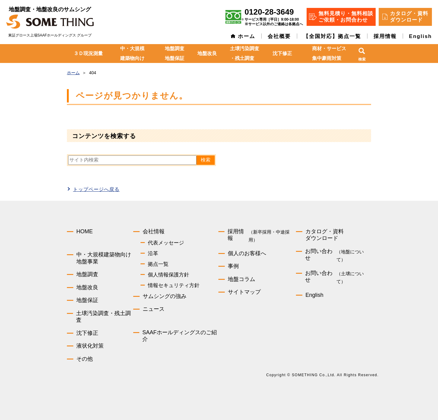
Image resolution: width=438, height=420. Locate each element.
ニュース (154, 309)
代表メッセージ (166, 243)
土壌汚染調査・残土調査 (244, 53)
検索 (362, 59)
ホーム (246, 36)
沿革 (153, 253)
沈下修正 (282, 53)
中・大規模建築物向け (132, 53)
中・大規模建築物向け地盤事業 (103, 258)
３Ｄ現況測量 (88, 53)
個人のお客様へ (247, 253)
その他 (84, 359)
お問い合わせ (338, 256)
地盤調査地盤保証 (174, 53)
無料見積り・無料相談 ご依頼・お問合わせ (345, 17)
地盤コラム (241, 279)
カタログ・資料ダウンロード (324, 234)
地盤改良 (207, 53)
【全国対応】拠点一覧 (332, 36)
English (420, 36)
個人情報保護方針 (168, 275)
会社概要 (279, 36)
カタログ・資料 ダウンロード (409, 17)
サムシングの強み (164, 296)
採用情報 (385, 36)
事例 (233, 266)
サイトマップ (244, 292)
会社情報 (154, 231)
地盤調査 (87, 274)
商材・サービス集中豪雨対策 (329, 53)
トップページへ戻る (96, 189)
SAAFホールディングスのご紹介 (179, 335)
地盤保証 (87, 300)
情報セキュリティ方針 (174, 285)
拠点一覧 (158, 264)
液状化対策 (90, 346)
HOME (84, 231)
